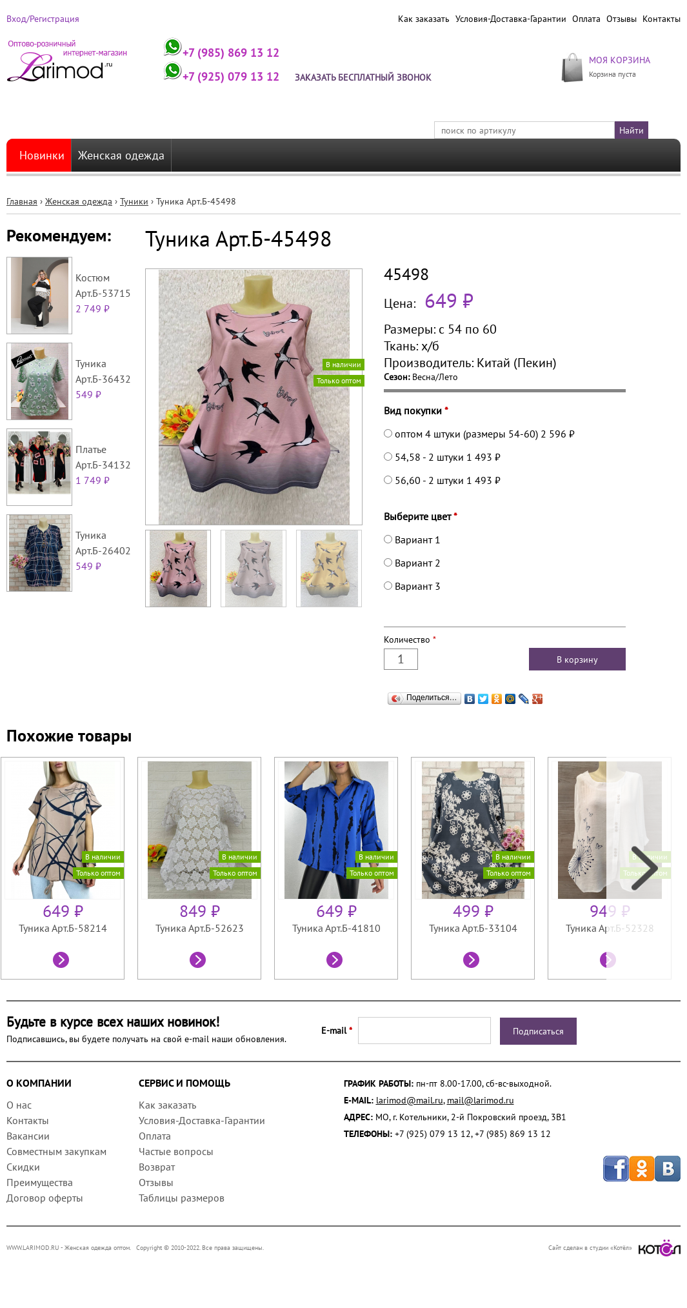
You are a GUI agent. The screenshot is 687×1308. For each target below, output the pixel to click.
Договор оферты (44, 1197)
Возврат (157, 1166)
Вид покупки (416, 410)
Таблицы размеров (181, 1197)
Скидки (23, 1166)
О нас (19, 1104)
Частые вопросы (176, 1151)
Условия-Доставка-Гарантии (510, 19)
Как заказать (424, 19)
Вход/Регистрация (42, 19)
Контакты (661, 19)
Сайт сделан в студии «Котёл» (614, 1247)
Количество (410, 639)
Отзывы (621, 19)
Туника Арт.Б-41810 (336, 927)
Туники (134, 201)
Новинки (42, 155)
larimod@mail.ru (409, 1100)
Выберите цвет (420, 516)
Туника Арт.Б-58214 (63, 927)
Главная (21, 201)
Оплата (586, 19)
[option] (69, 868)
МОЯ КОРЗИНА (619, 59)
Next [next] (643, 868)
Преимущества (39, 1182)
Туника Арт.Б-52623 (199, 927)
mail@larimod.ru (480, 1100)
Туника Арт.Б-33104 (473, 927)
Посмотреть (62, 961)
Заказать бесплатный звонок (363, 77)
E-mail (336, 1030)
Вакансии (28, 1135)
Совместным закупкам (56, 1151)
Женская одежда (121, 155)
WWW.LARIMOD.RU (32, 1247)
